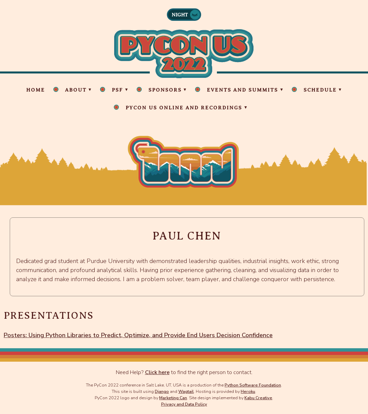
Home (35, 90)
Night (180, 14)
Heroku (248, 391)
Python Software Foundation (253, 385)
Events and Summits (242, 90)
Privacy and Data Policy (184, 404)
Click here (157, 372)
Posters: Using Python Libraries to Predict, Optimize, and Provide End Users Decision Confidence (138, 335)
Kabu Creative (258, 398)
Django (162, 391)
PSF (117, 90)
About (76, 90)
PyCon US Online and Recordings (184, 107)
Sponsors (165, 90)
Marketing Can (173, 398)
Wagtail (186, 391)
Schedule (320, 90)
